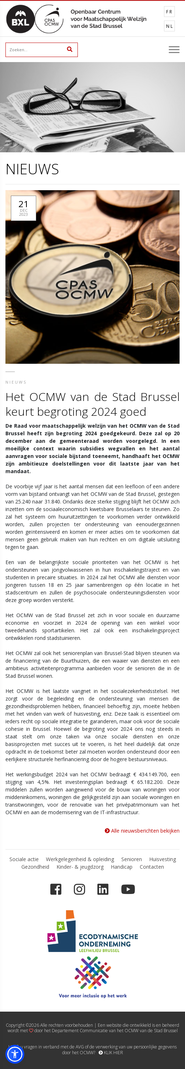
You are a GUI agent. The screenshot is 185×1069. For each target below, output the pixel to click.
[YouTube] (127, 889)
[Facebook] (56, 889)
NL (170, 26)
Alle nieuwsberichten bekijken (142, 830)
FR (169, 12)
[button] (14, 1054)
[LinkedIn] (103, 889)
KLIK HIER (110, 1053)
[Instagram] (79, 889)
